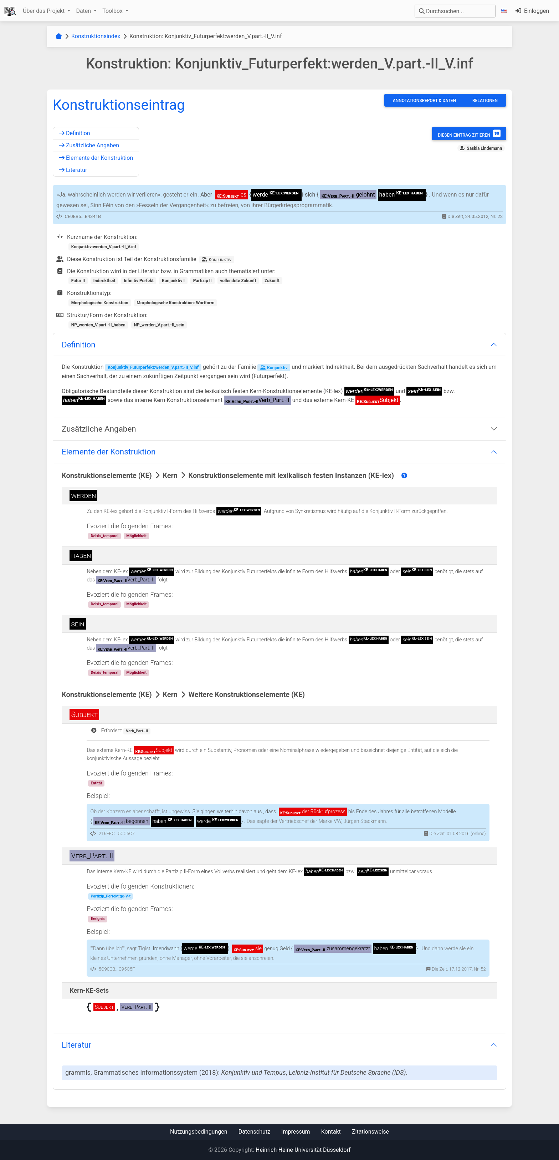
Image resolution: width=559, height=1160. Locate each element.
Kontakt (331, 1131)
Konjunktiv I (173, 280)
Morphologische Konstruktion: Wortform (175, 302)
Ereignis (97, 918)
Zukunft (272, 280)
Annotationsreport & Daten (424, 100)
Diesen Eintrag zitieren (469, 133)
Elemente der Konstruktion (96, 157)
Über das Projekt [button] (44, 10)
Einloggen (532, 10)
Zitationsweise (370, 1131)
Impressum (295, 1131)
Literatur (73, 170)
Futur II (78, 280)
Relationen (485, 100)
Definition (74, 133)
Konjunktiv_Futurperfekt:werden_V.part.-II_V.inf (153, 367)
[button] (505, 11)
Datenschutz (254, 1131)
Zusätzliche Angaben (89, 145)
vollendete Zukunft (238, 280)
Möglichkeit (136, 536)
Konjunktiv (273, 367)
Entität (96, 783)
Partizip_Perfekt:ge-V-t (110, 896)
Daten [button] (84, 10)
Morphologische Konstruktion (99, 302)
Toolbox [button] (113, 10)
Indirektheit (104, 280)
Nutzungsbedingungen (198, 1131)
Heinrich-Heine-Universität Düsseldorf (303, 1149)
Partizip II (202, 280)
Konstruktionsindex (95, 36)
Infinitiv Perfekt (139, 280)
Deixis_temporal (104, 536)
